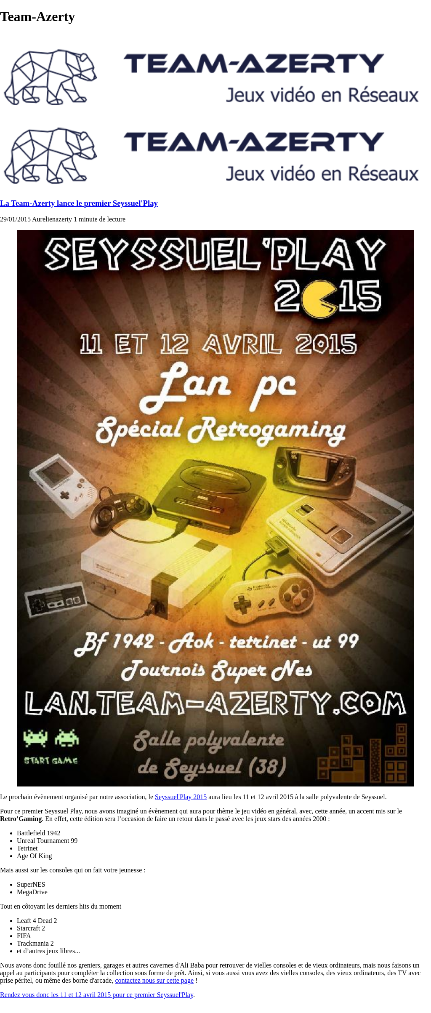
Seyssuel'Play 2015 (181, 796)
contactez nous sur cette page (154, 980)
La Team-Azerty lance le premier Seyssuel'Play (79, 203)
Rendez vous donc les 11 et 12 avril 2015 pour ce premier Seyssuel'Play (96, 994)
